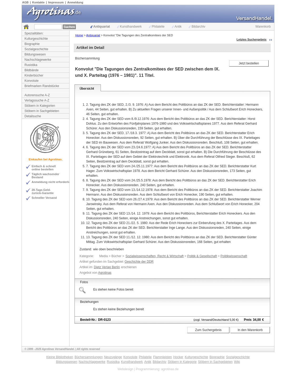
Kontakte (38, 2)
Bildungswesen (35, 54)
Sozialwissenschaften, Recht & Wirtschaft (154, 256)
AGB (25, 2)
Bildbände (31, 70)
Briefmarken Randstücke (41, 86)
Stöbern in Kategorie (182, 362)
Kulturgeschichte (36, 38)
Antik (177, 26)
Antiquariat (100, 26)
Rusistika (30, 65)
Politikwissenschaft (233, 256)
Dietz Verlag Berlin (107, 267)
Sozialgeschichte (36, 49)
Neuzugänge (113, 357)
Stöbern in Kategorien (39, 106)
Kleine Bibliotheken (59, 357)
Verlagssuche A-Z (36, 100)
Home (79, 35)
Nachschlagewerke (37, 60)
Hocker (178, 357)
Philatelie (157, 26)
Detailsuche (32, 116)
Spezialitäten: (33, 33)
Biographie (32, 44)
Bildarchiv (197, 26)
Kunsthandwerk (129, 26)
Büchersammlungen (89, 357)
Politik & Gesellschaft (202, 256)
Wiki (237, 362)
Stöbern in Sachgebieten (41, 111)
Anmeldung (75, 2)
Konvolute (31, 81)
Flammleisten (162, 357)
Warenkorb (263, 26)
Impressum (56, 2)
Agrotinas (104, 273)
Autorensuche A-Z (37, 95)
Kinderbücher (33, 75)
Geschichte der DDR (139, 261)
